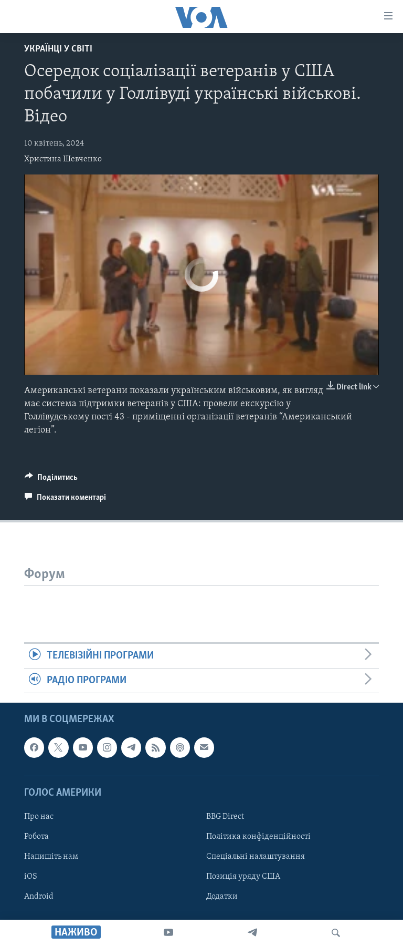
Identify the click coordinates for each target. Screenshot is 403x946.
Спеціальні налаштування (255, 856)
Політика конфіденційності (258, 836)
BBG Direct (225, 817)
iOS (30, 876)
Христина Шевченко (63, 159)
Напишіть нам (51, 856)
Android (39, 896)
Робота (36, 836)
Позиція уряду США (243, 876)
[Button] (51, 480)
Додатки (222, 896)
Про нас (39, 817)
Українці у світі (58, 49)
